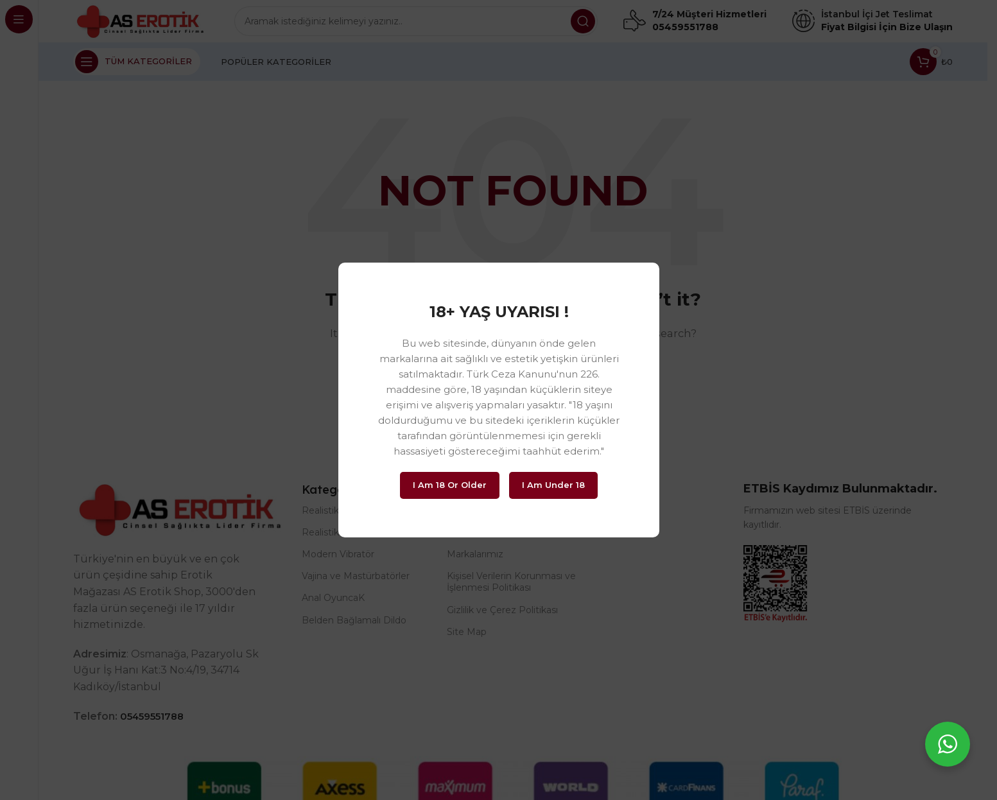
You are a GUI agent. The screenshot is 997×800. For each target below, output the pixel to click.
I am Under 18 (553, 485)
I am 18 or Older (450, 485)
